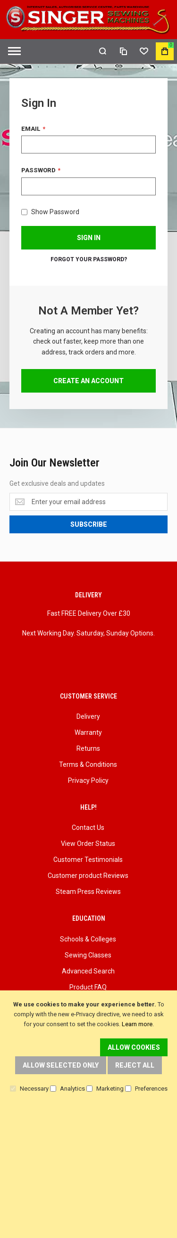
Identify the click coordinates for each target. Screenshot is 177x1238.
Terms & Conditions (88, 764)
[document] (88, 1046)
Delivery (88, 716)
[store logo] (88, 19)
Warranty (88, 732)
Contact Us (88, 827)
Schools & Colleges (88, 939)
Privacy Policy (88, 780)
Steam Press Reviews (88, 891)
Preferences (151, 1088)
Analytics (72, 1088)
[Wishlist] (144, 51)
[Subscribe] (88, 524)
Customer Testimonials (88, 859)
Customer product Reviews (88, 875)
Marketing (110, 1088)
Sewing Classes (88, 955)
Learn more (137, 1024)
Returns (88, 748)
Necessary (34, 1088)
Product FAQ (88, 987)
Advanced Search (88, 971)
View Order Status (88, 843)
